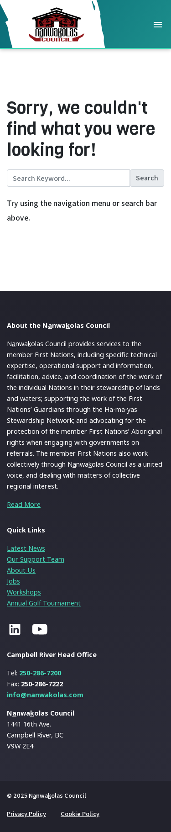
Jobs (13, 581)
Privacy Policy (26, 813)
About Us (21, 570)
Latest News (26, 548)
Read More (24, 504)
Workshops (24, 592)
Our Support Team (35, 559)
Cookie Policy (80, 813)
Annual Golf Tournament (44, 603)
